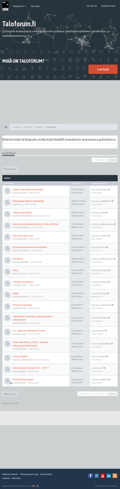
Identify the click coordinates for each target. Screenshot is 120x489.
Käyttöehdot (46, 474)
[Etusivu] (6, 127)
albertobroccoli (29, 215)
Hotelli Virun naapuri (23, 379)
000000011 (105, 343)
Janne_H (26, 227)
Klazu (103, 247)
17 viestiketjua (99, 160)
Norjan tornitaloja (22, 304)
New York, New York (23, 235)
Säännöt (6, 478)
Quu (24, 371)
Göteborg (18, 258)
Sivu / (112, 160)
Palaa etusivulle (10, 403)
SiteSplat (21, 486)
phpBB (13, 486)
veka (24, 192)
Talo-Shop (35, 6)
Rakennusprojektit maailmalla (28, 200)
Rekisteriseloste (10, 474)
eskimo (25, 250)
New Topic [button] (10, 169)
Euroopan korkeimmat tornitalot (30, 247)
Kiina (15, 270)
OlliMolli (104, 379)
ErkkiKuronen (107, 258)
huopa (103, 293)
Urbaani (104, 281)
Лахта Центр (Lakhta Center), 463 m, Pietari (36, 224)
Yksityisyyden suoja (29, 474)
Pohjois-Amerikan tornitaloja (28, 189)
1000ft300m (106, 201)
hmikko (104, 189)
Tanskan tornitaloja (23, 281)
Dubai (16, 293)
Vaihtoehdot (84, 393)
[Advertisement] (60, 102)
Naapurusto (19, 6)
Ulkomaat (9, 153)
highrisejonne (107, 224)
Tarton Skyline (20, 356)
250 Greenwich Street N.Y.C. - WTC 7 (31, 367)
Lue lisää (103, 69)
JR (102, 368)
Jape (24, 348)
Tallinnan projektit (22, 212)
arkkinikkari (106, 305)
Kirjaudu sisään (108, 5)
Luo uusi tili (92, 5)
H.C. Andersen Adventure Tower (29, 330)
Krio (102, 330)
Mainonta (16, 478)
